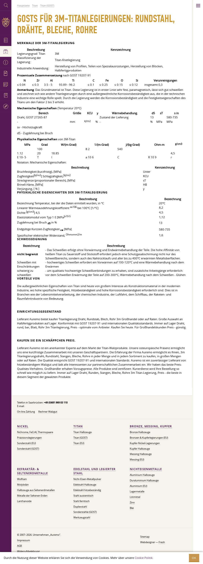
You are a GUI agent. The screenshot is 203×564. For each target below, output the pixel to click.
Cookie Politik (144, 558)
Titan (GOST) (80, 437)
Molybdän (23, 484)
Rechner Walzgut (47, 411)
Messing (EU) (137, 459)
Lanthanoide (24, 501)
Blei (132, 508)
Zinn (132, 502)
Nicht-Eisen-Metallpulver (87, 479)
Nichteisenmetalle (146, 469)
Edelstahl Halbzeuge (84, 484)
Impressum (23, 540)
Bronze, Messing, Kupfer (151, 426)
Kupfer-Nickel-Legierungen (145, 443)
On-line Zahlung (26, 411)
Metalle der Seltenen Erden (32, 495)
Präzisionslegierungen (29, 437)
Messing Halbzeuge (141, 454)
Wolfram (22, 479)
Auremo (5, 22)
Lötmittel (135, 497)
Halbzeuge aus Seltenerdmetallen (36, 490)
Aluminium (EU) (138, 486)
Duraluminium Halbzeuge (144, 480)
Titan (78, 426)
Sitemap (144, 536)
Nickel (22, 426)
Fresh (162, 542)
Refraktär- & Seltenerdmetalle (32, 471)
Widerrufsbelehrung (28, 551)
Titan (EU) (78, 443)
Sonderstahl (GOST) (28, 448)
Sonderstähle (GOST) (85, 512)
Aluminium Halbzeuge (142, 475)
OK (194, 557)
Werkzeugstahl (81, 517)
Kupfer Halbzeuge (140, 448)
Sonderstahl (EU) (26, 443)
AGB (19, 545)
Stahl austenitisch (83, 495)
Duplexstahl (80, 506)
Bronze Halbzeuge (140, 432)
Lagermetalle (137, 491)
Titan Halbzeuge (82, 432)
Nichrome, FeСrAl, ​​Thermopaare (35, 432)
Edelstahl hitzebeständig (87, 490)
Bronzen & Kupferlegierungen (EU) (149, 437)
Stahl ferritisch (81, 501)
